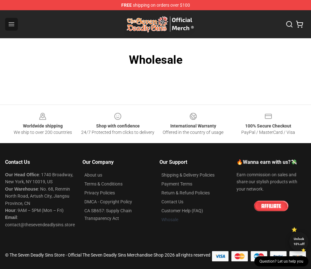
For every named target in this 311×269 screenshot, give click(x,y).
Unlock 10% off (299, 241)
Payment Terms (176, 183)
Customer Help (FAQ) (182, 210)
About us (93, 175)
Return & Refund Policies (185, 192)
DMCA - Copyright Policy (108, 201)
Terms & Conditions (103, 183)
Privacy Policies (99, 192)
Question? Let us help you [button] (281, 261)
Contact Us (172, 201)
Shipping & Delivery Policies (188, 175)
